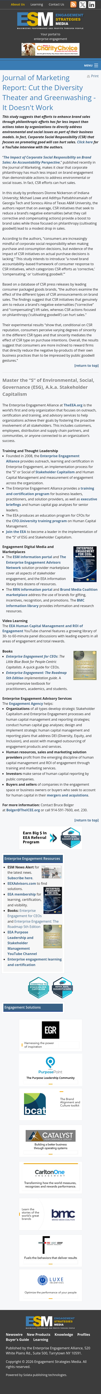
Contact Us (56, 4)
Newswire (14, 1334)
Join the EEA (16, 531)
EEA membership (21, 894)
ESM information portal (32, 557)
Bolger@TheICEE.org (23, 810)
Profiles (83, 1334)
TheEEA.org (73, 405)
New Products (38, 1334)
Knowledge (64, 1334)
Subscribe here (19, 878)
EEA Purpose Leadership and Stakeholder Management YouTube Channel (22, 943)
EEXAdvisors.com (21, 883)
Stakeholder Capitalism (55, 472)
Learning (37, 4)
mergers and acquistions (67, 795)
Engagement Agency (26, 703)
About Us (18, 4)
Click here (85, 142)
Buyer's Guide (17, 1339)
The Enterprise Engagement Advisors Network (36, 562)
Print (95, 76)
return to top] (86, 365)
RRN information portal (33, 589)
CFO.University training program (39, 521)
